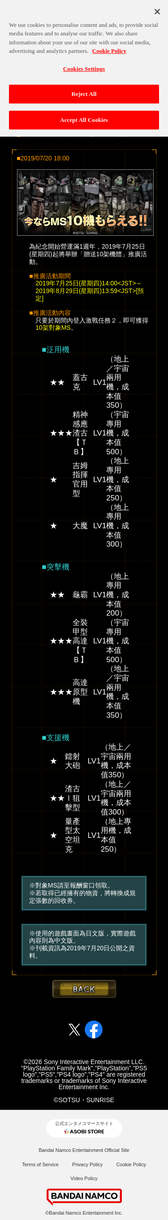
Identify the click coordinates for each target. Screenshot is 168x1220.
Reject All (84, 90)
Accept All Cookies (84, 116)
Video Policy (83, 1178)
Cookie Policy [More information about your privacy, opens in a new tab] (109, 47)
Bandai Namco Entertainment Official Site (84, 1150)
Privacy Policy (87, 1164)
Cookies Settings (84, 65)
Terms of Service (40, 1164)
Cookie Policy (131, 1164)
